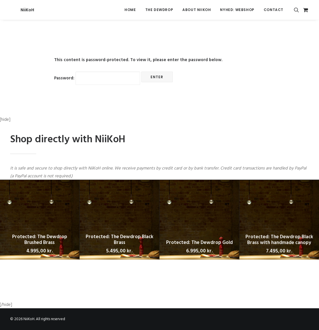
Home (130, 9)
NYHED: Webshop (237, 9)
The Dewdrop (159, 9)
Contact (273, 9)
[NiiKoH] (17, 10)
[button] (297, 10)
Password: (97, 78)
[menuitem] (130, 10)
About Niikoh (196, 9)
